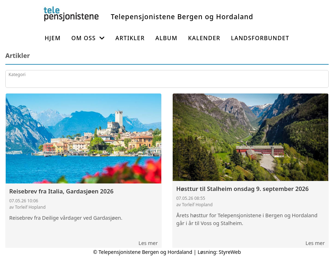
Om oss (88, 38)
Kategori (17, 74)
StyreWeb (230, 252)
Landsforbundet (260, 38)
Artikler (130, 38)
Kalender (204, 38)
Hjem (53, 38)
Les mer (148, 242)
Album (166, 38)
